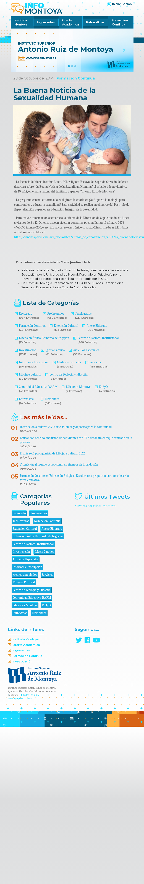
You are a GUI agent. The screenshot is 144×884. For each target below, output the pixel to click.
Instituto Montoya (20, 22)
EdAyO (103, 387)
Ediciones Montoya (78, 387)
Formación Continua (120, 22)
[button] (20, 50)
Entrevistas (26, 399)
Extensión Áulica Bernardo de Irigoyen (44, 338)
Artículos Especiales (86, 350)
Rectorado (25, 313)
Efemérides (52, 399)
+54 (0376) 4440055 (29, 695)
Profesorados (55, 313)
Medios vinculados (69, 362)
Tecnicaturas (83, 313)
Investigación (27, 350)
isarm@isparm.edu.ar (20, 698)
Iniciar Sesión (122, 4)
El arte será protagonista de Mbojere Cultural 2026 (52, 453)
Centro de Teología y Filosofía (69, 374)
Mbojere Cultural (30, 374)
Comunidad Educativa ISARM (38, 387)
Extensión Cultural (66, 326)
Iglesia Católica (55, 350)
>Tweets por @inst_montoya (95, 506)
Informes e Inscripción (34, 362)
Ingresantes (46, 22)
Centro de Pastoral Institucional (98, 338)
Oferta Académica (70, 22)
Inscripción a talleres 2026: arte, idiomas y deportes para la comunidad (66, 427)
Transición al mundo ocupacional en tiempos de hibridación (59, 464)
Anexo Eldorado (97, 326)
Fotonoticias (95, 22)
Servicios (95, 362)
